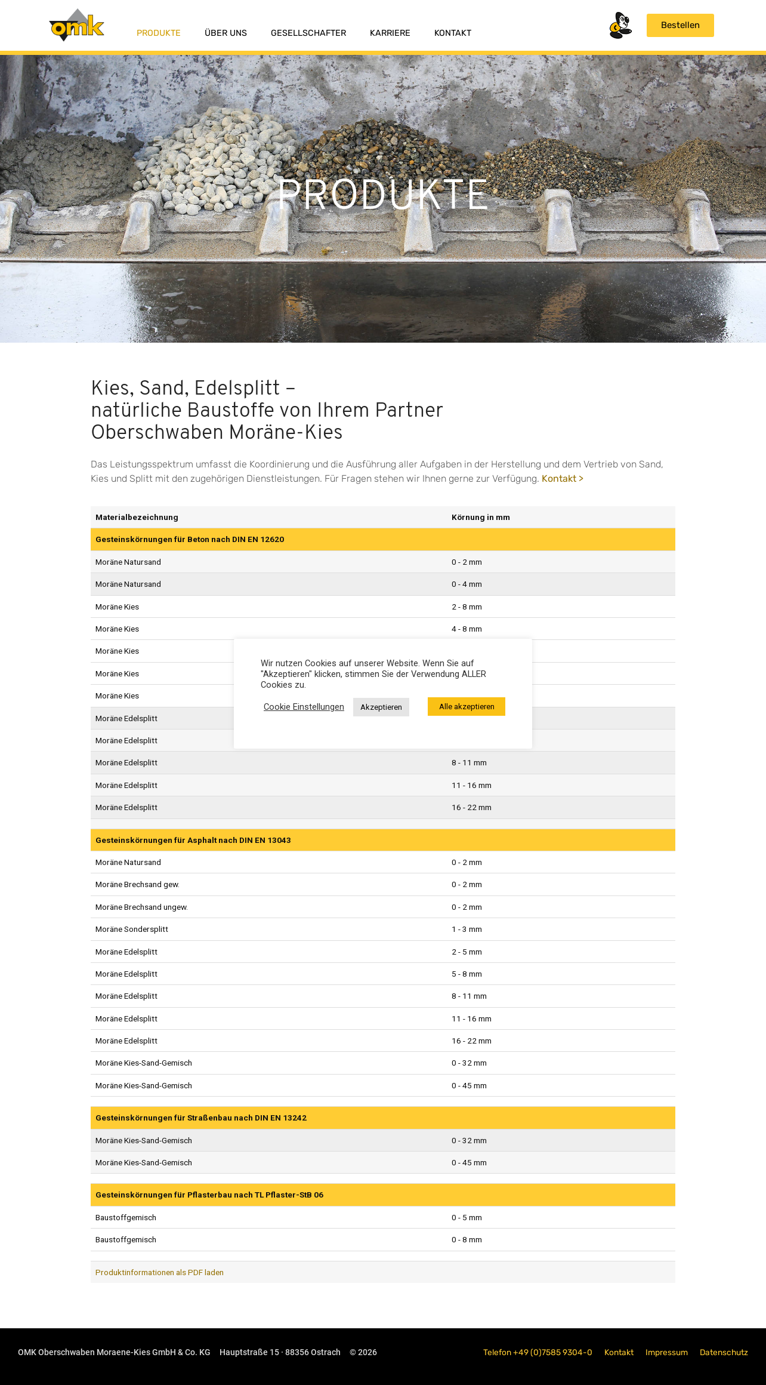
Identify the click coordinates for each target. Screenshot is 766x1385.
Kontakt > (562, 478)
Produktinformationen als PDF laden (159, 1272)
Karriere (390, 33)
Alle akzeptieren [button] (467, 706)
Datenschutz (724, 1352)
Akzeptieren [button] (381, 707)
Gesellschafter (308, 33)
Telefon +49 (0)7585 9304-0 (537, 1352)
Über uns (226, 33)
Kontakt (452, 33)
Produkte (159, 33)
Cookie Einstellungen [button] (304, 706)
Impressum (666, 1352)
